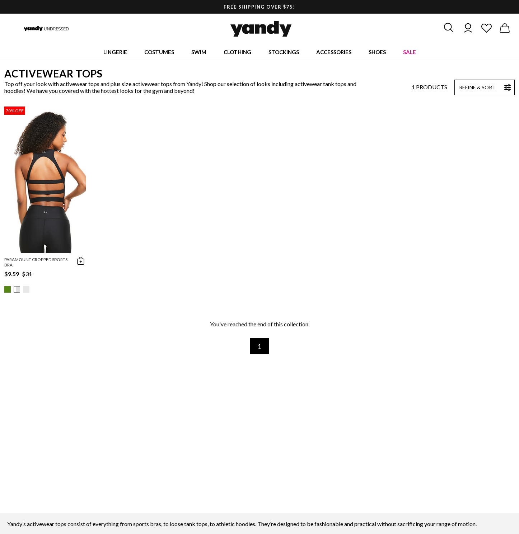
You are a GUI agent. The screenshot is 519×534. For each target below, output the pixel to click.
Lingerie (115, 52)
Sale (409, 52)
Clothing (237, 52)
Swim (198, 52)
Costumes (159, 52)
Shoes (377, 52)
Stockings (283, 52)
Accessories (333, 52)
